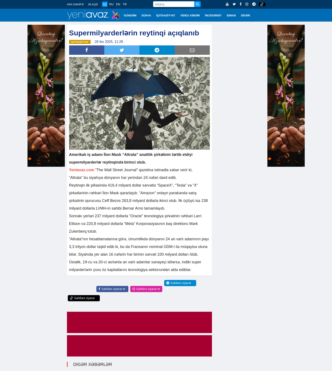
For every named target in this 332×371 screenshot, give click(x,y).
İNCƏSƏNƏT (213, 15)
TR (125, 4)
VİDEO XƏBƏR (190, 15)
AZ (105, 4)
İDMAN (231, 15)
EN (118, 4)
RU (111, 4)
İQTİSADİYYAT (165, 15)
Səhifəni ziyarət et (112, 288)
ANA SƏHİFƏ (75, 4)
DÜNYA (146, 15)
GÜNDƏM (130, 15)
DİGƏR (245, 15)
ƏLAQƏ (93, 4)
